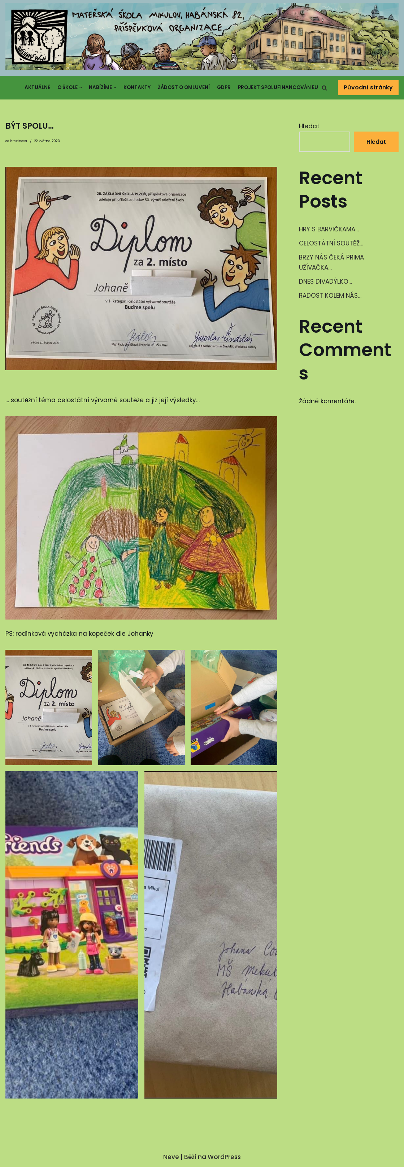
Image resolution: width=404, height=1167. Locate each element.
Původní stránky (368, 88)
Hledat (309, 126)
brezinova (18, 141)
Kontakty (137, 87)
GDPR (224, 87)
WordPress (224, 1157)
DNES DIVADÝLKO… (325, 282)
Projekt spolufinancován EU (278, 87)
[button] (324, 87)
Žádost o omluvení (184, 87)
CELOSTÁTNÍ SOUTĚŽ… (331, 243)
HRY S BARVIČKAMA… (329, 229)
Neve (171, 1157)
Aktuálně (37, 87)
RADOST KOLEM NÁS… (330, 296)
